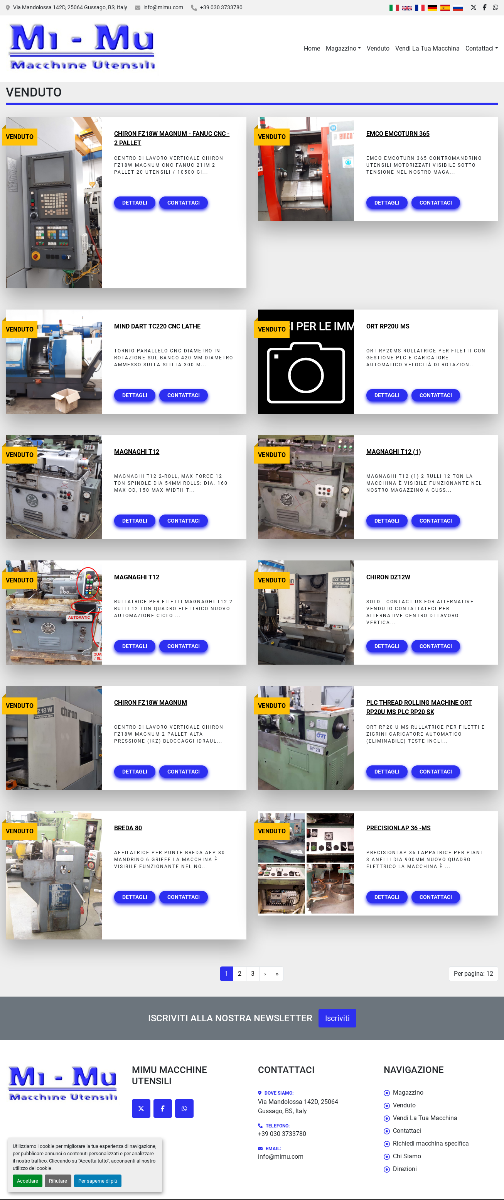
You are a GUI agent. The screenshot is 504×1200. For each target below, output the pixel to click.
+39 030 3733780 (221, 7)
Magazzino (341, 48)
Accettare (27, 1181)
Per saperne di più (97, 1181)
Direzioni (405, 1169)
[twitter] (473, 7)
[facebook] (485, 7)
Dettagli (134, 203)
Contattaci (479, 48)
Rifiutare (58, 1181)
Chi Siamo (407, 1156)
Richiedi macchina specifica (431, 1143)
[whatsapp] (495, 7)
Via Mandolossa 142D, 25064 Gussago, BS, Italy (70, 7)
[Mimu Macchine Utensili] (63, 1085)
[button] (343, 48)
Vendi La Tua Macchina (427, 48)
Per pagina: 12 (473, 973)
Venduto (378, 48)
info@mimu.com (163, 7)
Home (312, 48)
